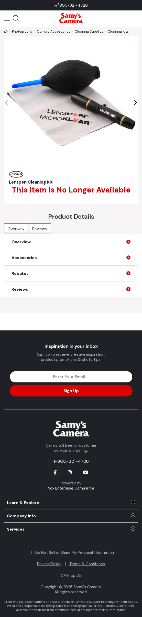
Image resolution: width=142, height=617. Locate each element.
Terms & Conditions (87, 564)
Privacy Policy (49, 564)
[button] (135, 102)
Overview (16, 229)
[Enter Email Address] (71, 377)
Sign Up (71, 390)
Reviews (39, 229)
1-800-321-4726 (71, 461)
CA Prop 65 (71, 575)
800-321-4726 (74, 5)
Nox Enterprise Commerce (71, 488)
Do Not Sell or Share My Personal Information (74, 552)
